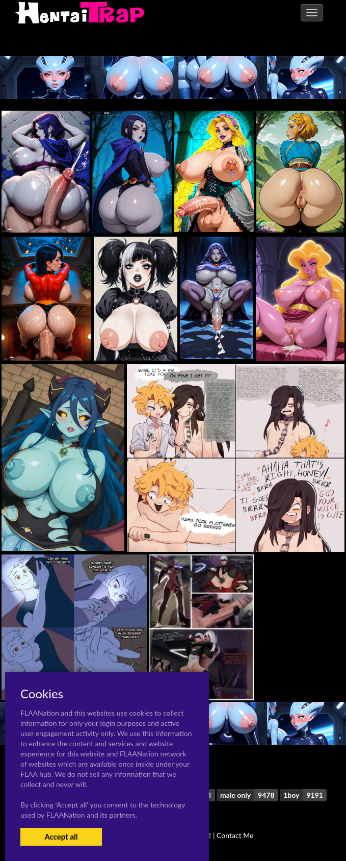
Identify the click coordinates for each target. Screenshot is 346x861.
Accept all (60, 836)
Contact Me (235, 835)
